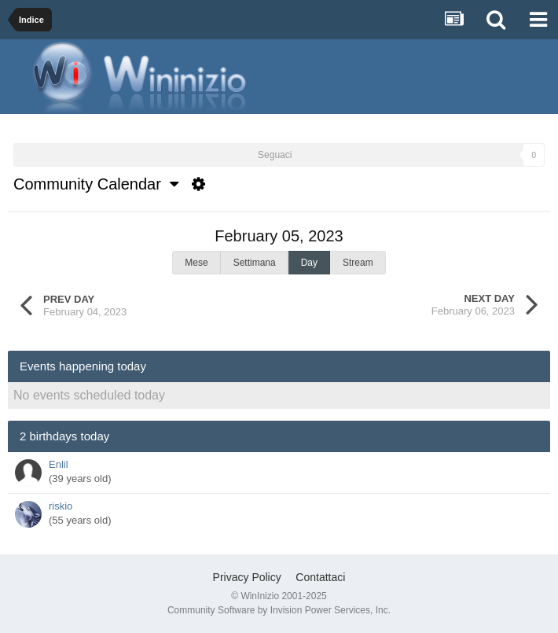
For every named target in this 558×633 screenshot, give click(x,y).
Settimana (254, 262)
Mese (196, 262)
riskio (60, 506)
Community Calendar (95, 184)
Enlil (58, 464)
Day (309, 262)
